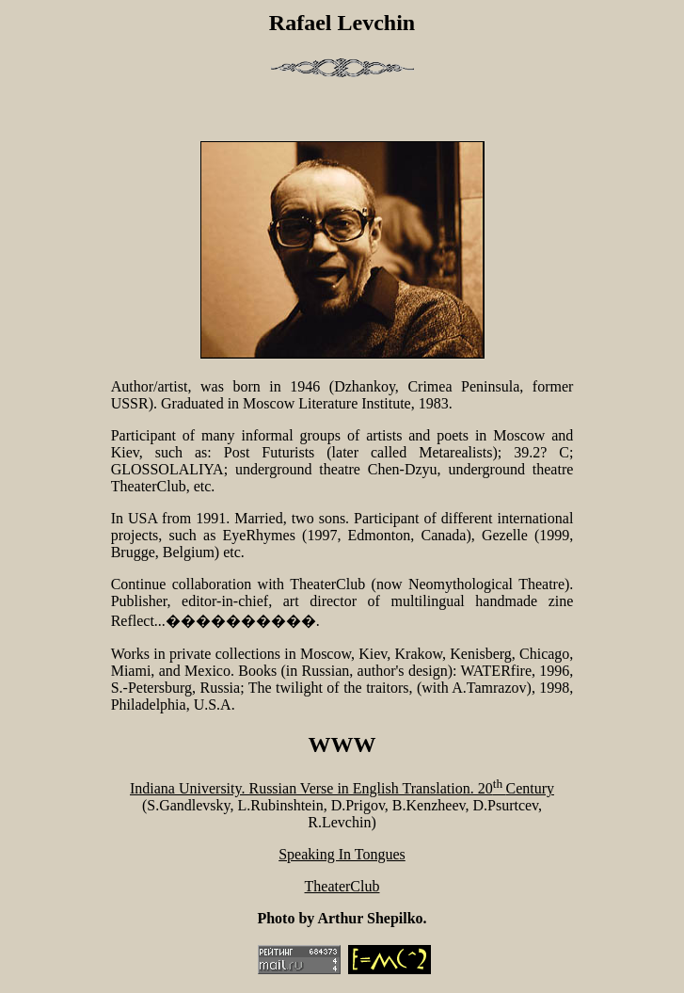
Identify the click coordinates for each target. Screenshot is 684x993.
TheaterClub (342, 886)
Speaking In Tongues (342, 854)
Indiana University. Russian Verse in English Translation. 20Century (342, 788)
